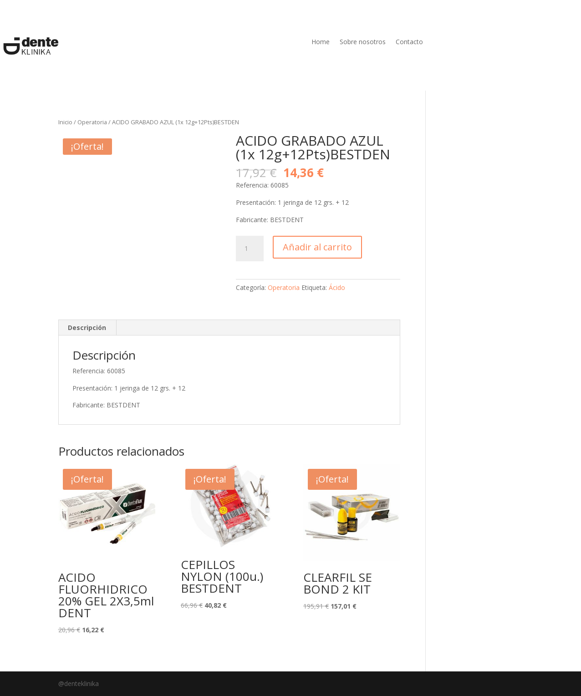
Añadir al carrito (317, 247)
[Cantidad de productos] (249, 248)
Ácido (337, 287)
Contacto (409, 42)
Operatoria (92, 122)
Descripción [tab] (87, 327)
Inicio (65, 122)
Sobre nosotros (363, 42)
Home (320, 42)
